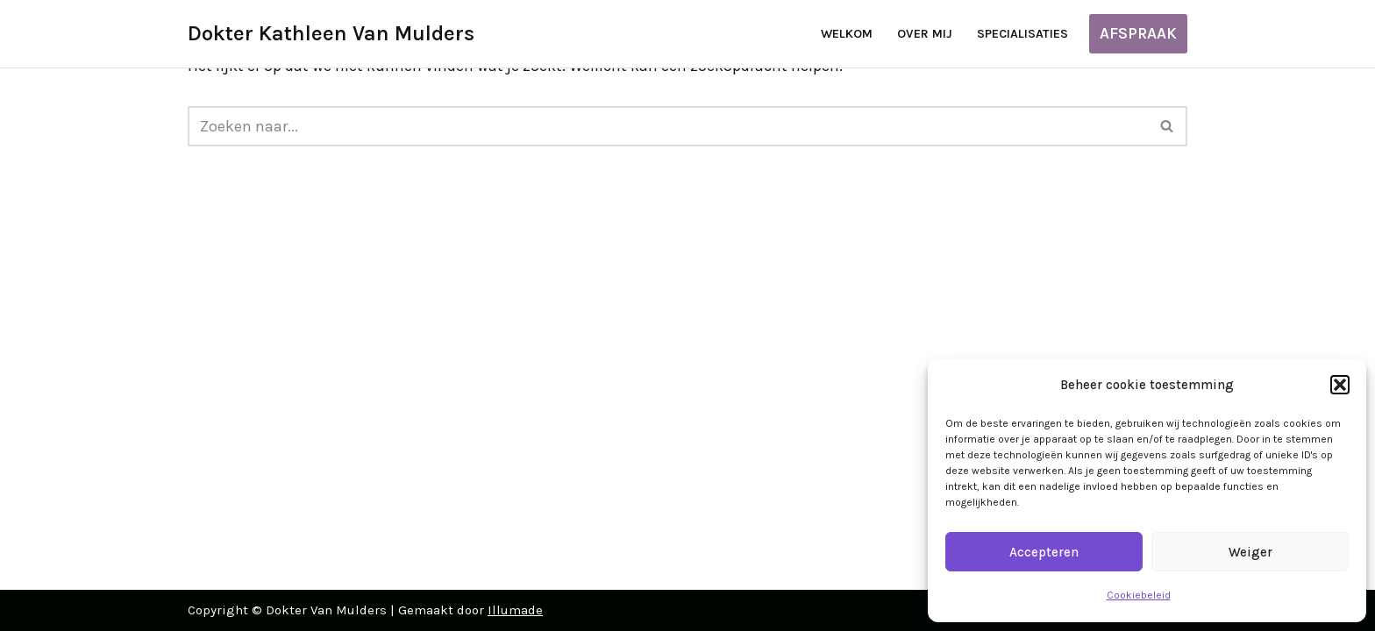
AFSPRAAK (1138, 33)
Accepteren (1044, 552)
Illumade (515, 610)
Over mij (924, 33)
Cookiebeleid (1139, 595)
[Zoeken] (668, 126)
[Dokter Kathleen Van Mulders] (331, 34)
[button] (1340, 384)
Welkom (847, 33)
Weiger (1250, 552)
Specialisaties (1022, 33)
